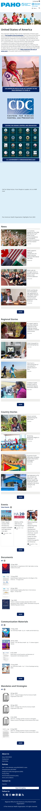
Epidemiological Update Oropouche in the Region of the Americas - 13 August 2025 (24, 578)
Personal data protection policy (10, 775)
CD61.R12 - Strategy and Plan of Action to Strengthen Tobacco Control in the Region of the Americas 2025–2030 (24, 719)
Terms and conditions (7, 777)
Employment (5, 759)
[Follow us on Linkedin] (17, 795)
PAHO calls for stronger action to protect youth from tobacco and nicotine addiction (32, 273)
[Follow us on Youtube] (13, 795)
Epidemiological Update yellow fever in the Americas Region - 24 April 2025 (23, 590)
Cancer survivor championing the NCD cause (32, 417)
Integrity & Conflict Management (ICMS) (12, 771)
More (20, 312)
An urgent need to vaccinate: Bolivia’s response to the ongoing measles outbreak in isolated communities (33, 327)
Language (36, 1)
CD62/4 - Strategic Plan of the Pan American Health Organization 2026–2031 (23, 707)
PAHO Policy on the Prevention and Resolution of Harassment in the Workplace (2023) (22, 655)
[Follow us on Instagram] (10, 795)
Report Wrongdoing (21, 788)
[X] (3, 795)
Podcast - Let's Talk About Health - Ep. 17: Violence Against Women (24, 643)
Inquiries (4, 784)
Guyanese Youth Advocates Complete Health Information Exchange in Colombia (33, 459)
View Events (5, 507)
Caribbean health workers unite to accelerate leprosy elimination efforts (32, 385)
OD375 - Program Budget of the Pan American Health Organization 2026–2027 (23, 695)
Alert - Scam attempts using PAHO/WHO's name (14, 767)
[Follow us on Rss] (23, 795)
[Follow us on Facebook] (7, 795)
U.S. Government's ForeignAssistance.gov (20, 159)
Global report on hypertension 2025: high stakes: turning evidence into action (24, 566)
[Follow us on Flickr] (20, 795)
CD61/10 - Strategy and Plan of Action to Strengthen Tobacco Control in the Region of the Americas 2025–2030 (24, 731)
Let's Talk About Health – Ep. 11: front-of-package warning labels (24, 667)
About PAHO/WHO (7, 757)
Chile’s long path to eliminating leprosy (32, 344)
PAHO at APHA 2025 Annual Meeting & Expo (19, 523)
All (2, 561)
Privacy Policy (5, 773)
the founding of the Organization (14, 35)
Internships (5, 761)
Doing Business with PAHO (9, 769)
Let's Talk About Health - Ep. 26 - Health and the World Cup (25, 630)
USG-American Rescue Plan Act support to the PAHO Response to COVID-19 (21, 89)
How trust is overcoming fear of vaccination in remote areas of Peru (32, 366)
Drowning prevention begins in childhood (33, 437)
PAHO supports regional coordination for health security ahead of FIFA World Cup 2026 (33, 254)
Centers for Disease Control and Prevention (21, 125)
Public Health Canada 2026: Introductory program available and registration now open (7, 526)
